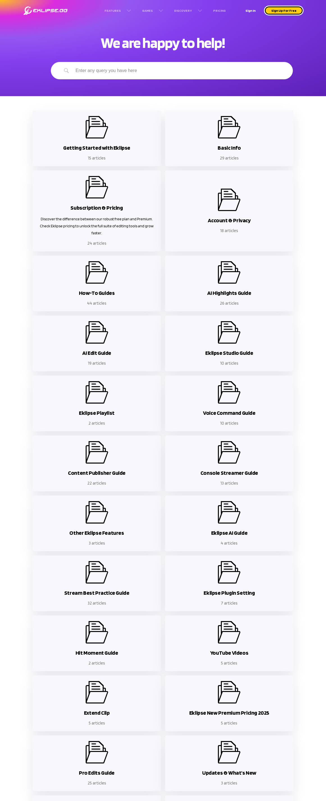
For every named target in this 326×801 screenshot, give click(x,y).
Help (31, 728)
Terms (69, 731)
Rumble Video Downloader (152, 739)
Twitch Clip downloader (117, 728)
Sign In (250, 10)
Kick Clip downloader (106, 739)
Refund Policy (34, 739)
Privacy (70, 739)
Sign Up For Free (284, 10)
